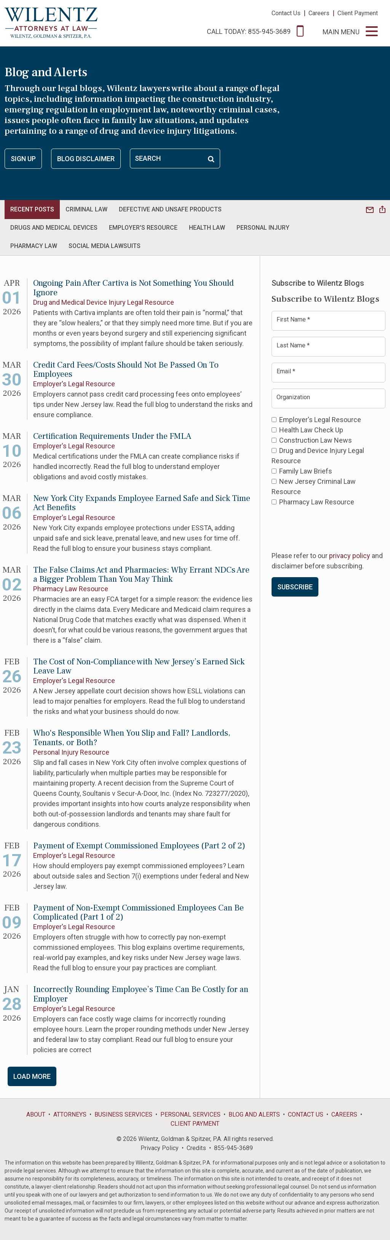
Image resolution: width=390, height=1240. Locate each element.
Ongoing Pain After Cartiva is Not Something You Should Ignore (133, 287)
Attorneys (69, 1114)
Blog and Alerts (254, 1114)
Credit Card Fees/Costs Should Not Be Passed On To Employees (126, 369)
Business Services (123, 1114)
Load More (32, 1076)
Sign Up (23, 159)
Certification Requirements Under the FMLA (112, 436)
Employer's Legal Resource (74, 384)
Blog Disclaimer (86, 159)
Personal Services (190, 1114)
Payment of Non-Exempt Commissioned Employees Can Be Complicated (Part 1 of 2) (138, 912)
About (35, 1114)
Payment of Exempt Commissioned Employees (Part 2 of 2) (139, 845)
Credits (196, 1148)
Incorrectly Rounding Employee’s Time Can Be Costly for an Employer (140, 994)
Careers (318, 13)
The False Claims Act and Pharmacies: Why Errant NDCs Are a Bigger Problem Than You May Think (141, 574)
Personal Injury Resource (71, 752)
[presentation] (329, 528)
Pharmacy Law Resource (70, 589)
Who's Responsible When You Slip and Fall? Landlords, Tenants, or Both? (131, 737)
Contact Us (286, 13)
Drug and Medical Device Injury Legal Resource (103, 302)
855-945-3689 (233, 1148)
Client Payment (357, 13)
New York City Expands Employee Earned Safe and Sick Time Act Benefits (141, 503)
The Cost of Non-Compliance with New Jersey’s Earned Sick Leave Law (139, 666)
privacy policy (349, 556)
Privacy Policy (160, 1148)
